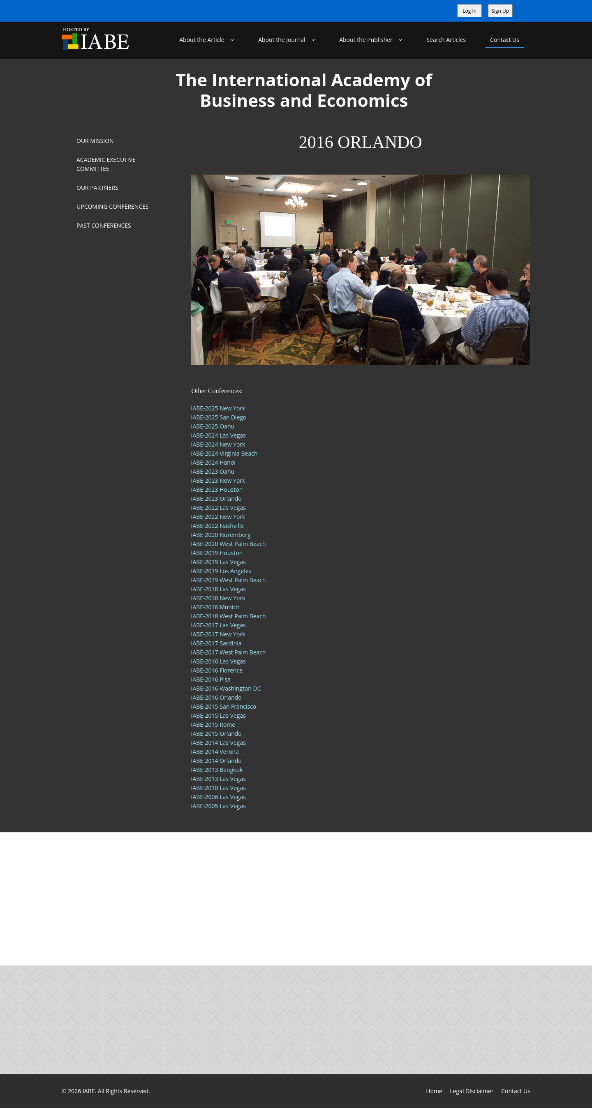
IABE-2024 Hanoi (213, 462)
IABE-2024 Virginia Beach (224, 453)
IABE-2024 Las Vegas (218, 435)
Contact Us (504, 40)
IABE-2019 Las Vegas (218, 562)
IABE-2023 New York (218, 480)
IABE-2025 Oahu (213, 426)
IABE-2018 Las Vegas (218, 589)
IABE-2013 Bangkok (217, 770)
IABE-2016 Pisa (211, 679)
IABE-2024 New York (218, 444)
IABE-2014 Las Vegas (218, 742)
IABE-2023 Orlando (216, 498)
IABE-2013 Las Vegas (218, 779)
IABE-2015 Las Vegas (218, 715)
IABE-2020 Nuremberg (221, 535)
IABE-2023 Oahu (213, 471)
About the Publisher (370, 40)
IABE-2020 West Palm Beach (228, 544)
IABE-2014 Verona (215, 752)
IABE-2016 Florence (217, 670)
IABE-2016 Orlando (216, 697)
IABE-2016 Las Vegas (218, 661)
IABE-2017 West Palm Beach (228, 652)
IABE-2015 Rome (213, 724)
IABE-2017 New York (218, 634)
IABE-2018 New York (218, 598)
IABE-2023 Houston (217, 489)
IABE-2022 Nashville (217, 526)
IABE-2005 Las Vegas (218, 806)
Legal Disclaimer (471, 1091)
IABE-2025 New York (218, 408)
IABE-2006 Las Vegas (218, 797)
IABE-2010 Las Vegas (218, 788)
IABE (89, 1091)
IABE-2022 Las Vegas (218, 507)
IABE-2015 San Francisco (224, 706)
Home (434, 1091)
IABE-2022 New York (218, 517)
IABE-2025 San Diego (219, 417)
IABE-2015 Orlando (216, 733)
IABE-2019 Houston (217, 553)
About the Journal (286, 40)
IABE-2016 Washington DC (226, 688)
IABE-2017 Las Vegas (218, 625)
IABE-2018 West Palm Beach (228, 616)
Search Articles (446, 40)
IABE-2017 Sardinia (216, 643)
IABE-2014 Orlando (216, 761)
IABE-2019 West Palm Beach (228, 580)
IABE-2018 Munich (215, 607)
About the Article (206, 40)
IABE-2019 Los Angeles (221, 571)
